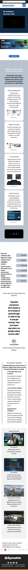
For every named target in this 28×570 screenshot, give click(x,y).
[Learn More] (14, 55)
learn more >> (14, 117)
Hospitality (24, 270)
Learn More (14, 56)
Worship (23, 281)
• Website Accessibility (19, 566)
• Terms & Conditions (19, 564)
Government (24, 265)
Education (23, 260)
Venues (23, 275)
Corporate (23, 255)
